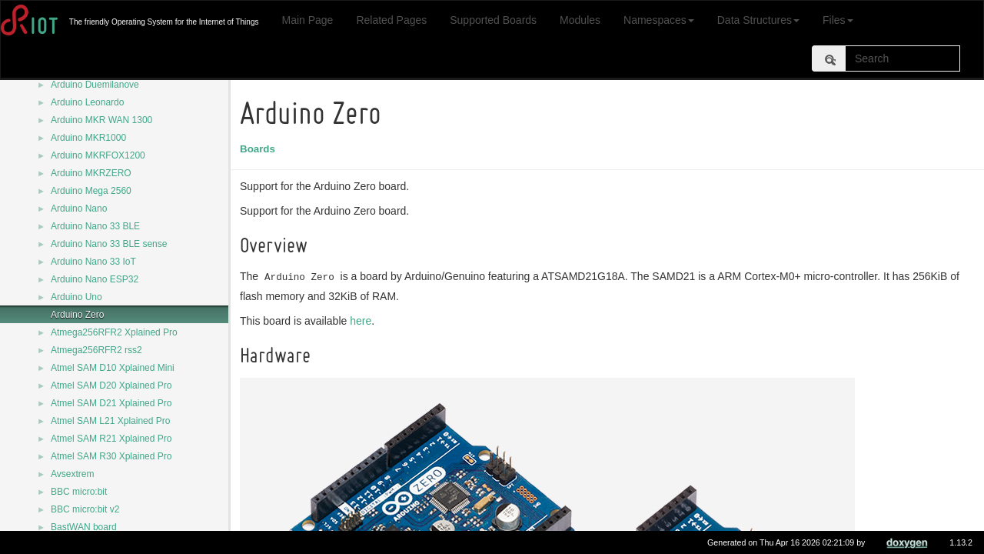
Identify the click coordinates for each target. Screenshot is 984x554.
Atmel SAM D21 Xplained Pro (111, 403)
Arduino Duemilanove (95, 84)
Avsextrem (72, 474)
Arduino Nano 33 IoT (93, 261)
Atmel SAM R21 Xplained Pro (111, 438)
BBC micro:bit (79, 491)
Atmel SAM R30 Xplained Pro (111, 456)
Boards (260, 149)
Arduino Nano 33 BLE (95, 226)
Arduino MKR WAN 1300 (101, 120)
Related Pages (391, 20)
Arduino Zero (77, 314)
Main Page (307, 20)
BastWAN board (84, 527)
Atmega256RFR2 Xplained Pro (114, 332)
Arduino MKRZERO (91, 173)
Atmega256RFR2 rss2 (96, 350)
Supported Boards (493, 20)
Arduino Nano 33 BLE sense (109, 244)
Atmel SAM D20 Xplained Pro (111, 385)
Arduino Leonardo (87, 102)
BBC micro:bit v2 (85, 509)
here (363, 321)
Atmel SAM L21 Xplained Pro (110, 421)
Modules (580, 20)
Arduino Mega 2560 (91, 190)
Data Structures (758, 20)
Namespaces (658, 20)
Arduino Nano (79, 208)
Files (838, 20)
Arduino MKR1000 (88, 137)
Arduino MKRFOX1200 (98, 155)
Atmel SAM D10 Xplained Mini (113, 367)
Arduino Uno (76, 297)
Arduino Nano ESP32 (94, 279)
